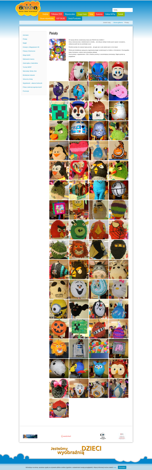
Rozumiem (122, 467)
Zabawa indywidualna (47, 18)
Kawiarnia (99, 14)
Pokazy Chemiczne (29, 51)
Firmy (91, 14)
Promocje (26, 91)
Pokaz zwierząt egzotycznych (32, 87)
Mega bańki (26, 55)
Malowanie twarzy (28, 59)
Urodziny (45, 14)
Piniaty (25, 39)
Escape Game (82, 14)
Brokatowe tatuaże (29, 75)
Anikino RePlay (110, 14)
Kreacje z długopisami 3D (31, 47)
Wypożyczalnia (70, 14)
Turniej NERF (27, 67)
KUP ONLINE (61, 18)
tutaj (115, 467)
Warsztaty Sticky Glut (30, 71)
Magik (25, 43)
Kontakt (120, 14)
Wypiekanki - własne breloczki (32, 83)
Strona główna (118, 22)
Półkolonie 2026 (56, 14)
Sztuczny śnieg (28, 79)
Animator (26, 35)
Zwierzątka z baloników (30, 63)
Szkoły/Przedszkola (74, 18)
